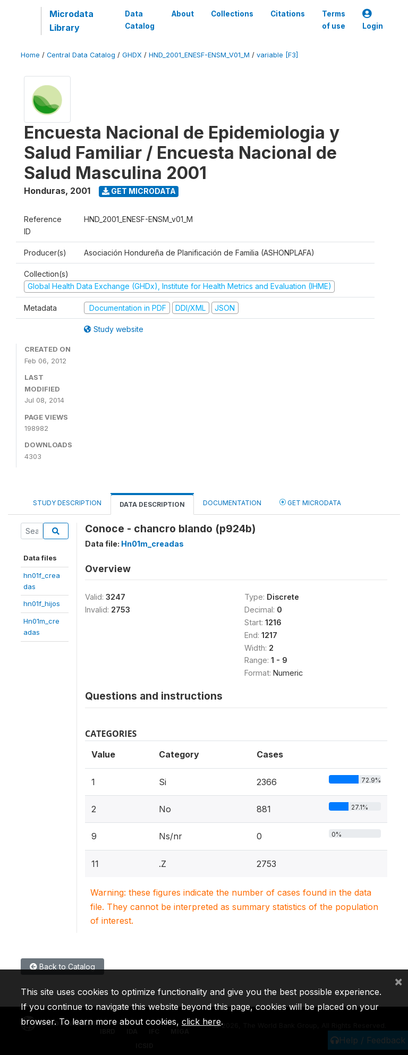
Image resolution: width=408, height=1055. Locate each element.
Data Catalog (140, 20)
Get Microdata (139, 190)
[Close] (398, 981)
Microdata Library (71, 20)
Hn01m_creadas (152, 543)
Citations (287, 14)
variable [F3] (277, 55)
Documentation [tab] (232, 503)
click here (201, 1021)
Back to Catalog (62, 966)
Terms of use (333, 20)
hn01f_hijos (41, 603)
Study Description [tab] (67, 503)
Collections (232, 14)
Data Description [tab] (152, 504)
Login (372, 20)
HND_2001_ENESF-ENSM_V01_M (199, 55)
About (183, 14)
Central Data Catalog (81, 55)
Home (30, 55)
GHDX (132, 55)
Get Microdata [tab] (310, 502)
